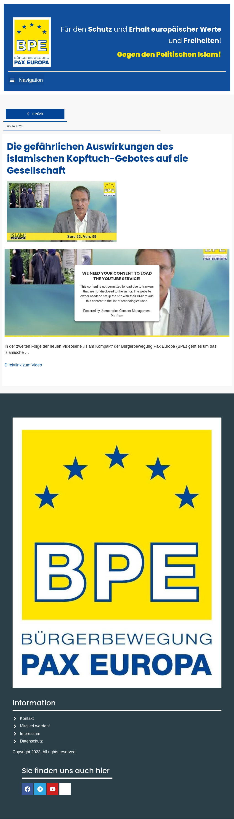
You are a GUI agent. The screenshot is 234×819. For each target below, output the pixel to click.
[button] (26, 79)
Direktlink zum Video (23, 365)
